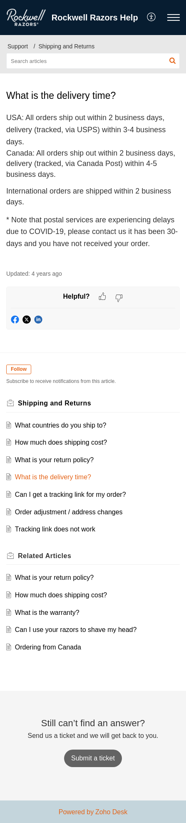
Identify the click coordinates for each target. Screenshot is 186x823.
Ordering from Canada (48, 647)
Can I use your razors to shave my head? (76, 629)
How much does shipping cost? (61, 442)
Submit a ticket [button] (93, 758)
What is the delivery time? (53, 477)
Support (17, 46)
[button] (151, 17)
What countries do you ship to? (61, 425)
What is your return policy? (54, 459)
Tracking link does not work (55, 529)
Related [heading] (44, 555)
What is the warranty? (47, 612)
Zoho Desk (111, 811)
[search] (93, 61)
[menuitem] (151, 17)
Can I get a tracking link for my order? (70, 494)
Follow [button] (19, 369)
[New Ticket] (93, 758)
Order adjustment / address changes (69, 512)
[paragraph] (93, 186)
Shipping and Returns (67, 46)
